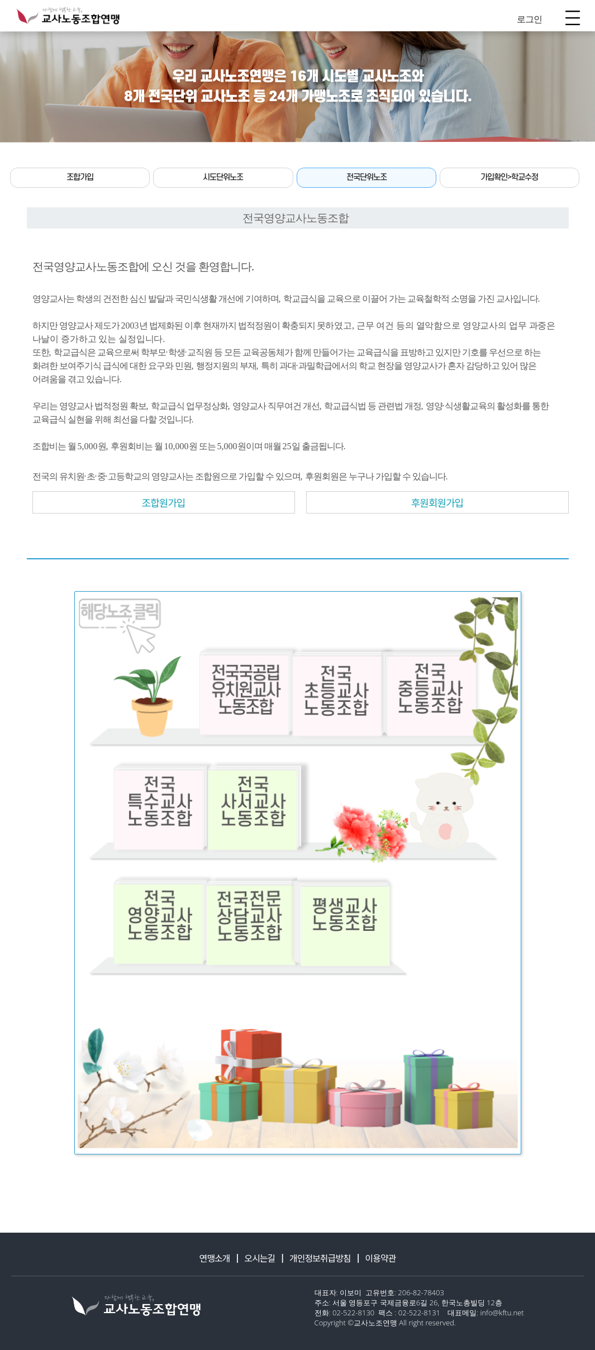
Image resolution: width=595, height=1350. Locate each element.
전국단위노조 (366, 177)
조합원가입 (163, 502)
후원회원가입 (437, 502)
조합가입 (79, 177)
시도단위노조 (223, 177)
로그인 (529, 19)
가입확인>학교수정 (509, 177)
